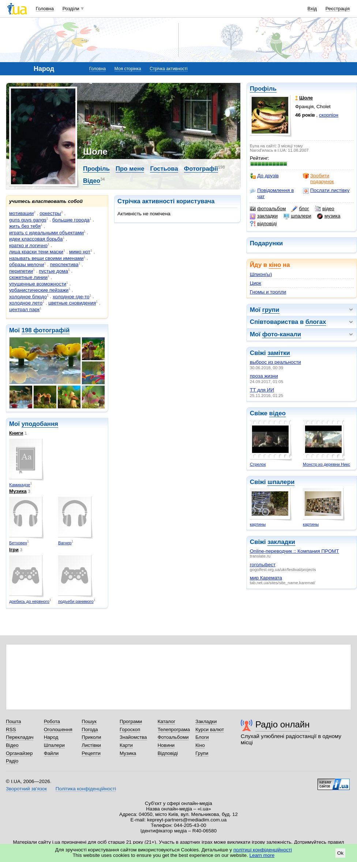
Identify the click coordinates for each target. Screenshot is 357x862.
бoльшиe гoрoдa (71, 220)
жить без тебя (25, 226)
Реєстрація (338, 8)
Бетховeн (18, 543)
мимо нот (79, 251)
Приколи (91, 737)
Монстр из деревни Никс (326, 464)
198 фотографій (46, 330)
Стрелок (258, 464)
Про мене (130, 168)
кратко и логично (28, 245)
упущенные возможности (37, 284)
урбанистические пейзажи (38, 290)
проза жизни (264, 376)
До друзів (264, 176)
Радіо (12, 761)
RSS (11, 729)
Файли (51, 753)
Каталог (167, 721)
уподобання (40, 423)
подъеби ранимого (76, 601)
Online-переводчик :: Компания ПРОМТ (294, 551)
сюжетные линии (28, 277)
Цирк (255, 283)
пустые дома (53, 271)
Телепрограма (174, 729)
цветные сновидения (72, 303)
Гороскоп (130, 729)
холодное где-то (71, 296)
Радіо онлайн (282, 724)
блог (300, 209)
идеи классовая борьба (36, 239)
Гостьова (164, 168)
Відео (91, 180)
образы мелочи (26, 264)
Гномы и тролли (268, 292)
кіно (275, 264)
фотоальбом (268, 209)
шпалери (297, 216)
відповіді (263, 224)
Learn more (262, 855)
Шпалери (54, 745)
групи (270, 309)
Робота (52, 721)
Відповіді (168, 753)
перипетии (21, 271)
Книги (16, 433)
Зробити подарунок (318, 178)
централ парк (24, 309)
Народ (51, 737)
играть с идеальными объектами (46, 232)
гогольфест (262, 564)
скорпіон (328, 115)
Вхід (312, 8)
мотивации (21, 213)
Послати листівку (326, 190)
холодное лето (25, 303)
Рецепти (91, 753)
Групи (201, 753)
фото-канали (281, 334)
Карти (126, 745)
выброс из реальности (275, 362)
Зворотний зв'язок (26, 788)
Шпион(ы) (261, 274)
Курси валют (209, 729)
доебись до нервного (29, 601)
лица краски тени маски (36, 251)
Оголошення (58, 729)
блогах (315, 321)
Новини (166, 745)
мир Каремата (266, 578)
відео (324, 209)
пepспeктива (64, 264)
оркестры (50, 213)
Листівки (91, 745)
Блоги (202, 737)
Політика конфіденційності (86, 788)
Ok (340, 853)
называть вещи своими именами (46, 258)
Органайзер (19, 753)
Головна (45, 8)
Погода (90, 729)
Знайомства (133, 737)
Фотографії (201, 168)
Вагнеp (65, 543)
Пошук (89, 721)
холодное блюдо (28, 296)
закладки (264, 216)
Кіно (200, 745)
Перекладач (19, 737)
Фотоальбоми (173, 737)
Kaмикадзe (19, 485)
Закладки (206, 721)
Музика (18, 491)
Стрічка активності (168, 68)
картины (258, 524)
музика (328, 216)
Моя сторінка (127, 68)
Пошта (13, 721)
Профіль (263, 88)
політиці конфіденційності (262, 849)
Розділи (71, 8)
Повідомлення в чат (272, 193)
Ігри (14, 549)
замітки (278, 352)
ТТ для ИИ (262, 390)
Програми (131, 721)
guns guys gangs (27, 220)
